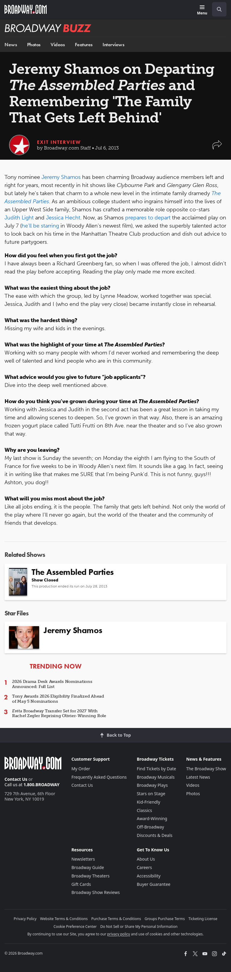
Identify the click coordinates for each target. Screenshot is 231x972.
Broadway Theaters (90, 876)
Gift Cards (81, 884)
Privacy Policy (25, 918)
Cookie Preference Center (75, 926)
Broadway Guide (87, 867)
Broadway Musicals (156, 777)
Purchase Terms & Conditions (116, 918)
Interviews (113, 44)
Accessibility (149, 876)
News (11, 44)
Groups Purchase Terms (165, 918)
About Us (146, 859)
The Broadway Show (206, 768)
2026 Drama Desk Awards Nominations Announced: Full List (52, 684)
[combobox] (216, 9)
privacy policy (118, 934)
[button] (217, 148)
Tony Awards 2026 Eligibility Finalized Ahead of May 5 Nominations (58, 699)
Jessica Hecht (63, 217)
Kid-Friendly (148, 802)
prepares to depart (148, 217)
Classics (144, 810)
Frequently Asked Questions (99, 777)
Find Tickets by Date (156, 768)
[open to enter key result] (219, 9)
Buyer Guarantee (154, 884)
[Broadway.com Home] (26, 9)
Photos (34, 44)
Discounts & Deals (155, 835)
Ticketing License (203, 918)
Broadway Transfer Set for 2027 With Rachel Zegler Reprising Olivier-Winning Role (59, 713)
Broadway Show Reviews (95, 892)
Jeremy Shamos (61, 177)
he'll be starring (40, 225)
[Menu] (202, 10)
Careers (144, 867)
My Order (80, 768)
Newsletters (83, 859)
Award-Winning (152, 818)
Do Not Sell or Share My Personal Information (138, 926)
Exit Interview (59, 142)
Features (84, 44)
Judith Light (19, 217)
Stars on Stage (151, 793)
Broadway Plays (152, 785)
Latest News (198, 777)
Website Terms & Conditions (64, 918)
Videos (58, 44)
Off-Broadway (150, 827)
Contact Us (16, 779)
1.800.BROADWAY (41, 784)
